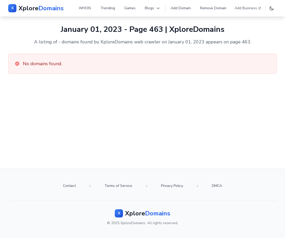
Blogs (152, 8)
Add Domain (181, 8)
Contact (69, 185)
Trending (107, 8)
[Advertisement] (142, 112)
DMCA (217, 185)
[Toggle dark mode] (272, 8)
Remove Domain (213, 8)
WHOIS (85, 8)
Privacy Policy (172, 185)
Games (130, 8)
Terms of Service (118, 185)
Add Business (248, 8)
